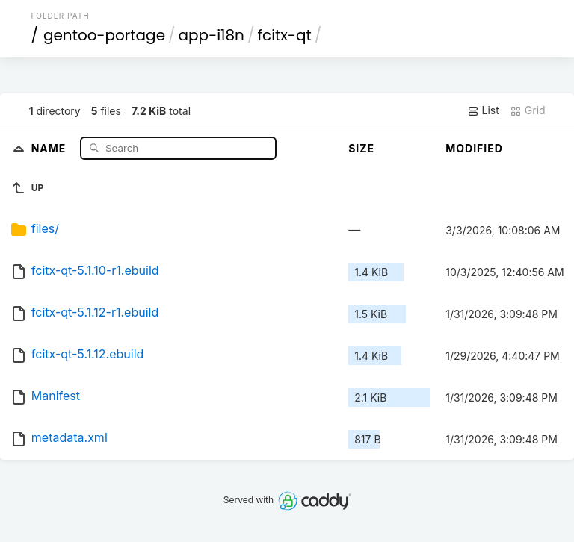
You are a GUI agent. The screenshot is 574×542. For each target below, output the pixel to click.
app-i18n (211, 35)
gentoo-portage (104, 35)
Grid (528, 110)
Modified (474, 148)
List (483, 110)
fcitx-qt (284, 35)
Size (361, 148)
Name (50, 147)
